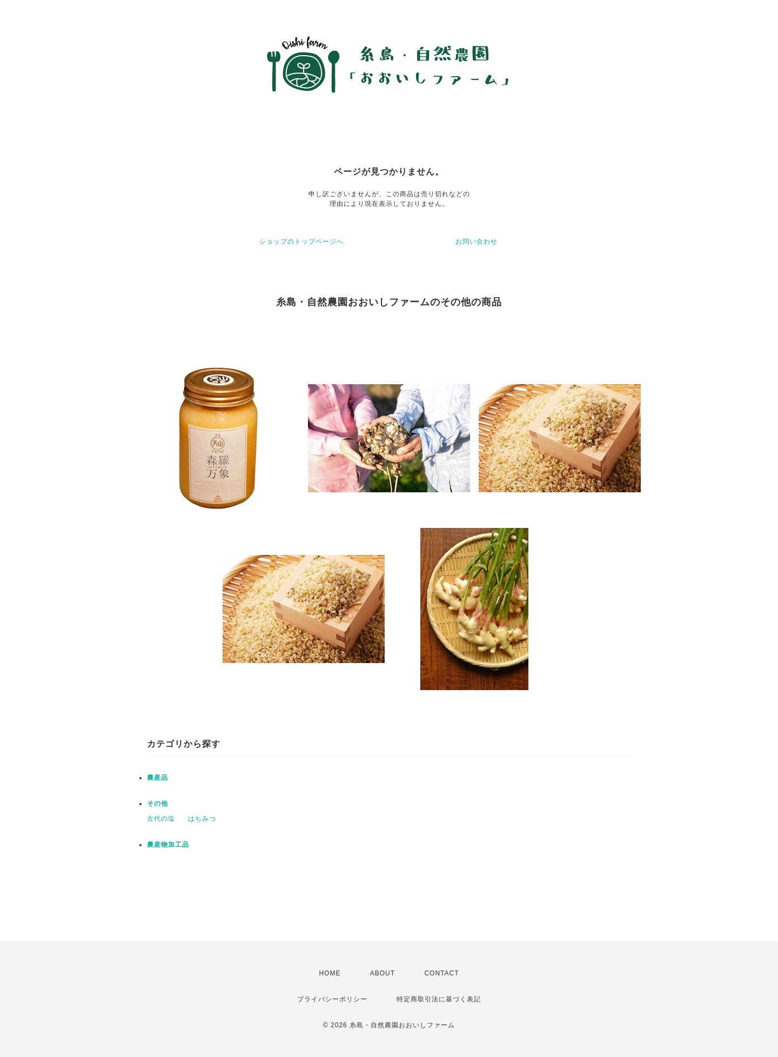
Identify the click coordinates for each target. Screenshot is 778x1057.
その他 (157, 803)
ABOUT (382, 973)
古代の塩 (161, 818)
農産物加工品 (168, 844)
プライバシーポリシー (332, 999)
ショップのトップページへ (301, 241)
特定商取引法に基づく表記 (439, 999)
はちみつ (202, 818)
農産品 (157, 777)
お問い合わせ (476, 241)
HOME (329, 973)
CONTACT (441, 973)
